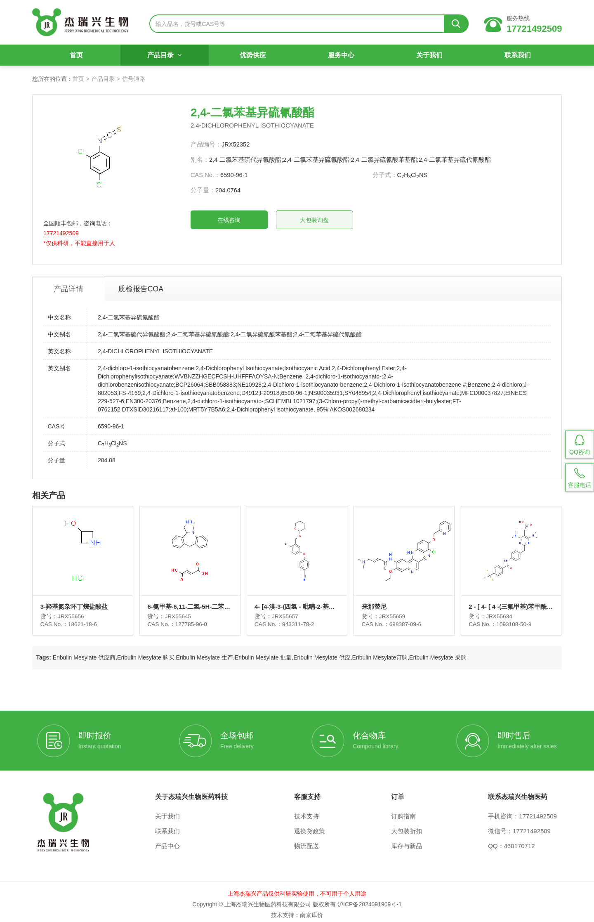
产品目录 (167, 58)
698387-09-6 (405, 619)
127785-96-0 (195, 619)
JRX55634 (496, 611)
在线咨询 (256, 220)
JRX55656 (77, 611)
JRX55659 (392, 611)
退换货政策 (309, 826)
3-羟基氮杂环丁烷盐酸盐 (79, 601)
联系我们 (513, 58)
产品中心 (167, 841)
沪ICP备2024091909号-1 (369, 899)
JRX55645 (182, 611)
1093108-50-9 (512, 619)
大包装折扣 (406, 826)
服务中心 (340, 58)
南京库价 (311, 910)
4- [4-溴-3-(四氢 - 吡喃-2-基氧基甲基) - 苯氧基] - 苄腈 (296, 602)
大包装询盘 (341, 220)
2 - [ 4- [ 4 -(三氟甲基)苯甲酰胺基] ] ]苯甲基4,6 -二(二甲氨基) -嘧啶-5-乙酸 (506, 602)
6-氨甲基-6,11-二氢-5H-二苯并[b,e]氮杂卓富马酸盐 (190, 602)
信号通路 (138, 79)
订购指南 (403, 811)
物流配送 (306, 841)
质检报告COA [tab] (149, 280)
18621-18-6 (89, 619)
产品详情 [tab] (75, 280)
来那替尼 (373, 601)
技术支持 (306, 811)
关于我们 (427, 58)
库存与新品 (406, 841)
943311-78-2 (301, 619)
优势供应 (253, 58)
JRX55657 (286, 611)
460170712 (519, 841)
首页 (80, 58)
